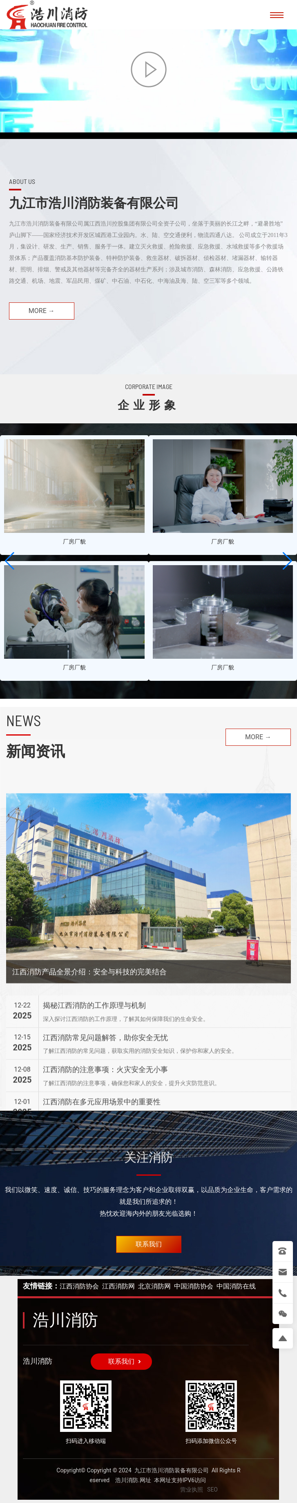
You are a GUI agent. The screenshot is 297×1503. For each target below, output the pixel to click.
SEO (212, 1489)
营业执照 (191, 1489)
